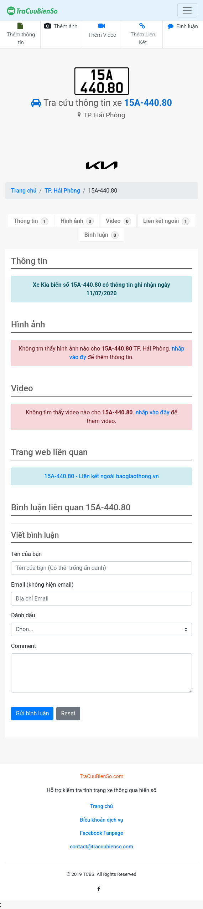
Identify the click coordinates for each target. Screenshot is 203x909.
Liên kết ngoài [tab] (166, 221)
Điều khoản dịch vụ (101, 820)
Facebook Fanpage (101, 833)
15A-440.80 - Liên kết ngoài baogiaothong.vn (101, 476)
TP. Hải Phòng (62, 190)
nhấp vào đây (153, 412)
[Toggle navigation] (187, 10)
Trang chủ (23, 190)
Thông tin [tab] (31, 221)
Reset (68, 713)
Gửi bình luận (32, 713)
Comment (23, 646)
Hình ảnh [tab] (77, 221)
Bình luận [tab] (101, 235)
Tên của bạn (26, 554)
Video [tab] (118, 221)
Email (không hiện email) (42, 584)
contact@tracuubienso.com (101, 847)
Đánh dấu (23, 615)
